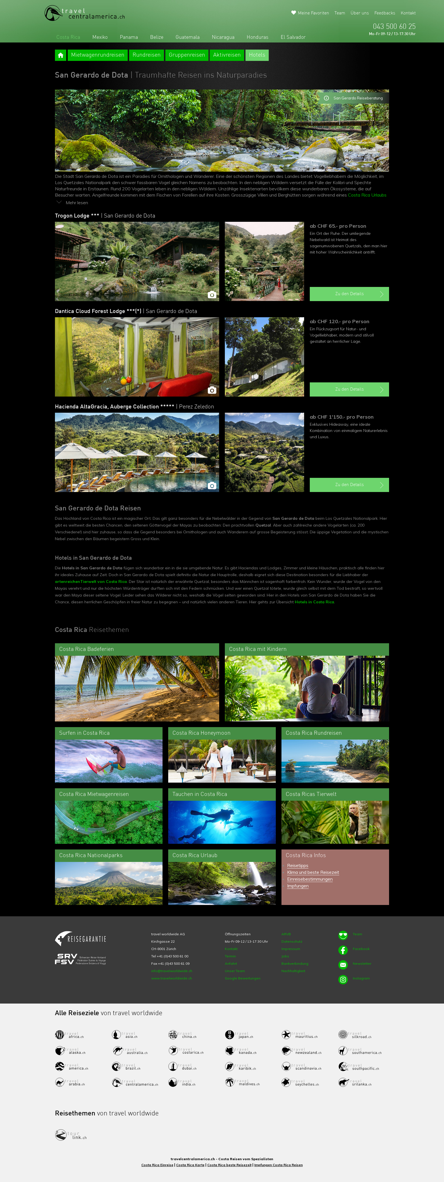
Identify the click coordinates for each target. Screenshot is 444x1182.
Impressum (290, 949)
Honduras (257, 37)
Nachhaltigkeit (293, 971)
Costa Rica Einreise (157, 1165)
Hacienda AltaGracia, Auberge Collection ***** (134, 407)
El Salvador (293, 37)
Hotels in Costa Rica (314, 601)
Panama (129, 37)
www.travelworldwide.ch (171, 978)
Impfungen (298, 886)
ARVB (286, 934)
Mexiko (100, 37)
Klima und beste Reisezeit (313, 872)
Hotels (257, 55)
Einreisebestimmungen (310, 879)
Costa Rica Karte (190, 1165)
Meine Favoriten (313, 13)
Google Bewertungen (243, 978)
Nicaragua (223, 37)
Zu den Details (360, 294)
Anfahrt (231, 963)
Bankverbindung (294, 963)
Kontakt (408, 13)
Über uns (360, 13)
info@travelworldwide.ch (171, 971)
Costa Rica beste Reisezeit (229, 1165)
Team (339, 13)
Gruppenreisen (187, 55)
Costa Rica (68, 37)
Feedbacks (384, 13)
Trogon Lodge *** (105, 216)
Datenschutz (291, 941)
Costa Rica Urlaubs (367, 195)
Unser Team (235, 971)
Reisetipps (297, 865)
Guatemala (188, 37)
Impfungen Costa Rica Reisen (278, 1165)
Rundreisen (147, 55)
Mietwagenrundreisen (97, 55)
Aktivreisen (227, 55)
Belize (156, 37)
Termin (230, 956)
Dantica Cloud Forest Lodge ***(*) (126, 311)
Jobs (285, 956)
